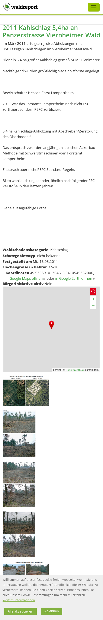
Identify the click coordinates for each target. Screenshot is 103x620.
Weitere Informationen (19, 600)
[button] (51, 324)
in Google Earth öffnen (75, 278)
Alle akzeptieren (20, 611)
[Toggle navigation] (94, 7)
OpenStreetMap (74, 370)
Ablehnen (51, 611)
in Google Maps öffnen (26, 278)
